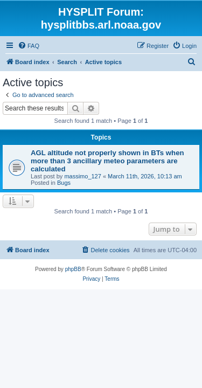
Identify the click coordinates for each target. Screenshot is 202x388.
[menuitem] (28, 45)
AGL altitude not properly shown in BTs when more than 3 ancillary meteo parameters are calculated (107, 161)
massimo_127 (82, 176)
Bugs (64, 182)
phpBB (73, 269)
